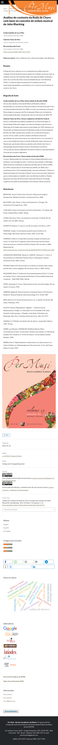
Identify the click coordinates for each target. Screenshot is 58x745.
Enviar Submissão (11, 711)
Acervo (11, 8)
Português (7, 531)
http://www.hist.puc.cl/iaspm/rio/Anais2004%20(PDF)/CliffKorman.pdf (28, 250)
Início (5, 8)
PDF (7, 435)
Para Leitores (7, 694)
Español (6, 528)
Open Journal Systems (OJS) (13, 681)
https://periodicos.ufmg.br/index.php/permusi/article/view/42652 (23, 505)
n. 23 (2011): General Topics (26, 8)
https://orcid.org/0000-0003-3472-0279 (16, 52)
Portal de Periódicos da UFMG (14, 677)
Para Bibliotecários (9, 701)
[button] (8, 562)
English (5, 524)
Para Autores (7, 698)
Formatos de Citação (10, 509)
